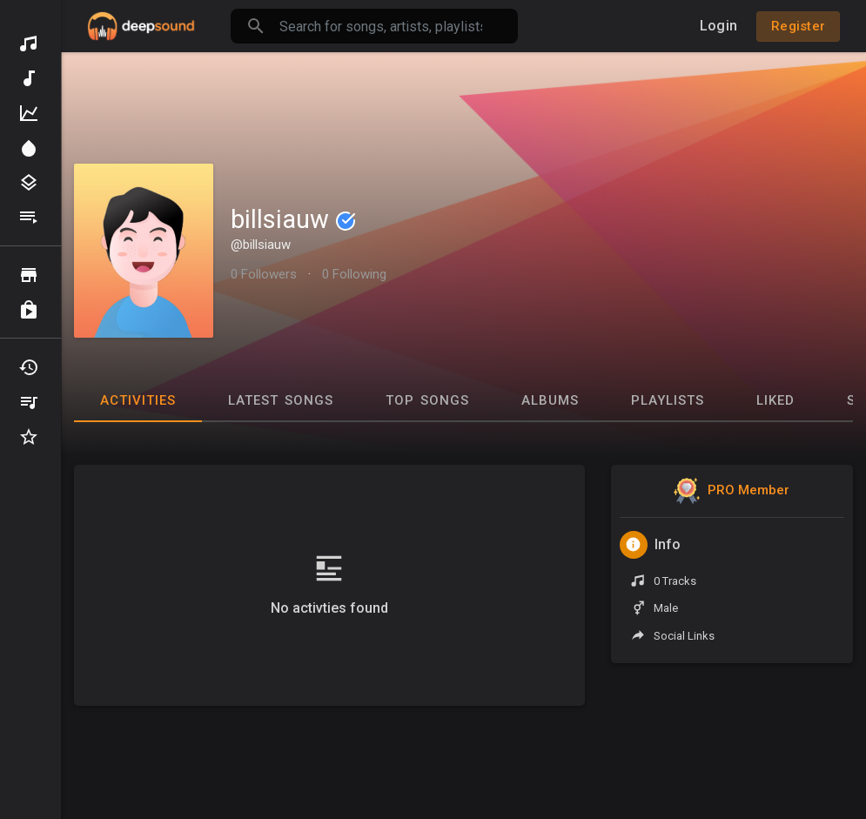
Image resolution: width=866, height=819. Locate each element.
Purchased (28, 309)
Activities (138, 400)
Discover (28, 43)
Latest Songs (280, 400)
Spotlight (28, 148)
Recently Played (28, 367)
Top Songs (427, 400)
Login (718, 25)
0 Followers (264, 274)
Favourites (28, 436)
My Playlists (28, 402)
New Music (28, 78)
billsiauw (293, 219)
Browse (28, 275)
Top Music (28, 113)
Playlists (28, 217)
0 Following (354, 274)
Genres (28, 182)
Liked (775, 400)
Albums (550, 400)
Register (798, 26)
